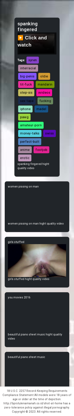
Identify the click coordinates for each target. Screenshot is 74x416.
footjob (41, 150)
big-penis (27, 76)
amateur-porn (31, 125)
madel (41, 109)
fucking (45, 101)
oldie (44, 76)
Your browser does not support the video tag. (37, 205)
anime (25, 150)
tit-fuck (26, 84)
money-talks (29, 133)
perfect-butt (29, 142)
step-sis (26, 92)
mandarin (45, 84)
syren (32, 60)
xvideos (44, 92)
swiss (49, 133)
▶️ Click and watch (32, 41)
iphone (25, 109)
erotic (24, 158)
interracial (28, 68)
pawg (24, 117)
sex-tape (27, 101)
